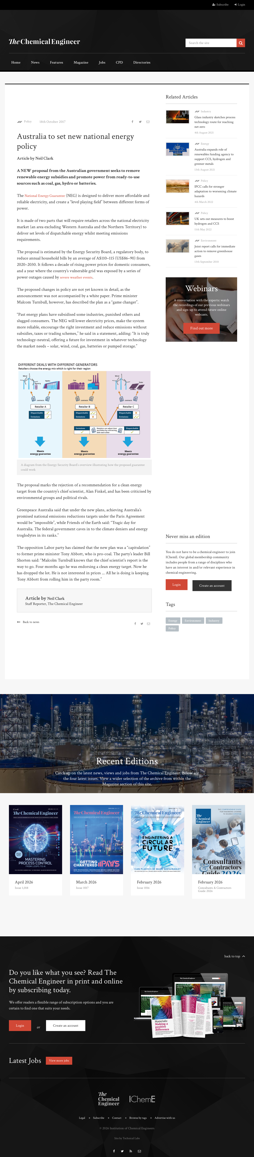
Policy (28, 121)
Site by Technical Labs (127, 1133)
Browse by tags (138, 1114)
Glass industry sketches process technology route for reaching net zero (214, 121)
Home (14, 63)
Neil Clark (58, 597)
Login (240, 5)
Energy (205, 142)
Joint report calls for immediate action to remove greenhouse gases (214, 250)
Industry (206, 110)
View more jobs (60, 1056)
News (29, 63)
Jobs (84, 63)
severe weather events (78, 276)
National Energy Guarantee (48, 194)
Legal (78, 1114)
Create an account (214, 583)
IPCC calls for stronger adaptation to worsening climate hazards (211, 190)
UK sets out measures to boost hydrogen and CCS (215, 220)
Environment (208, 239)
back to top (232, 955)
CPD (97, 63)
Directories (116, 63)
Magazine (67, 63)
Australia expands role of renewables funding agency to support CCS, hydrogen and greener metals (215, 155)
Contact (115, 1114)
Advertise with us (167, 1114)
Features (47, 63)
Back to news (31, 621)
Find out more (201, 327)
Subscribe (220, 5)
